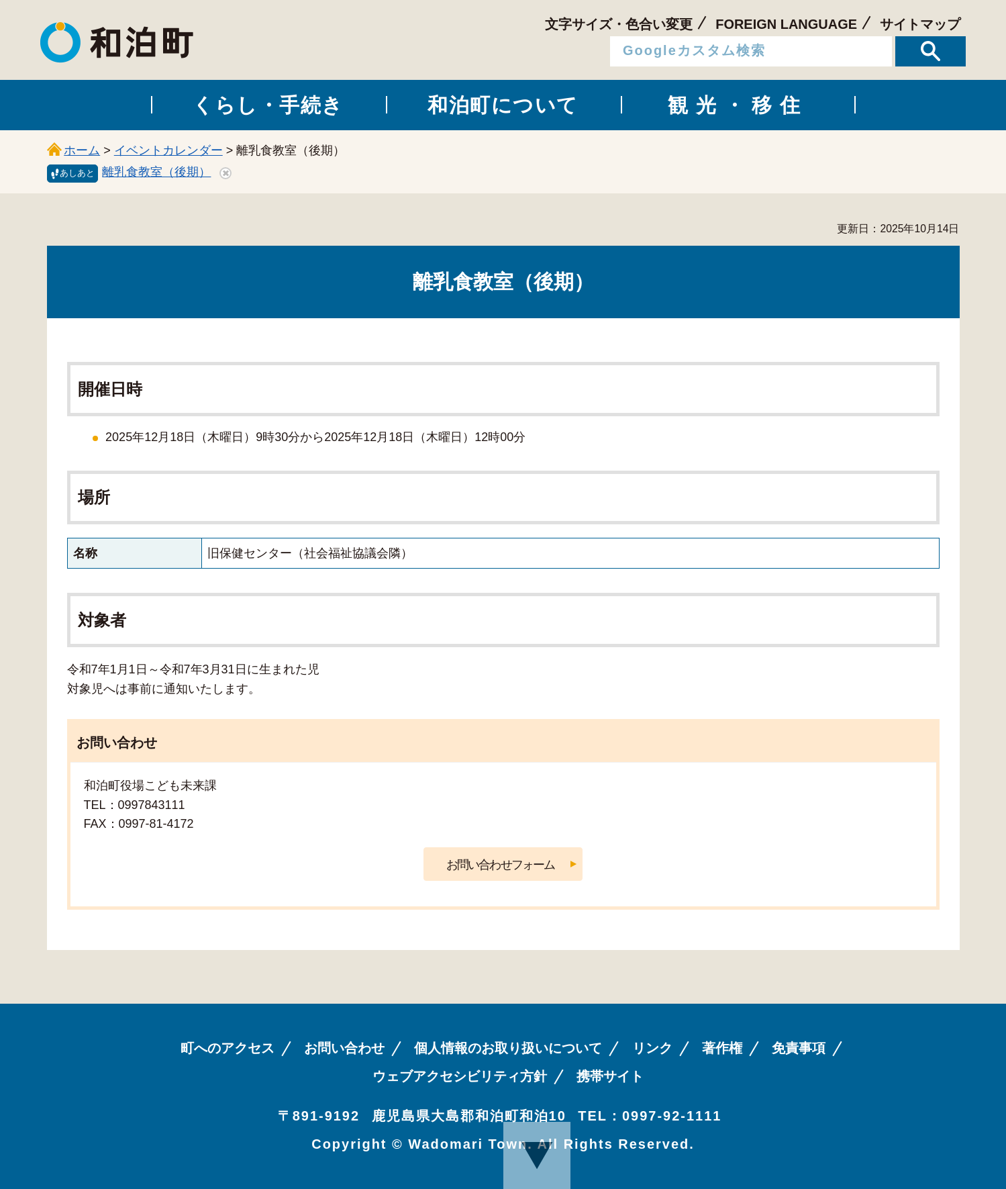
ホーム (82, 150)
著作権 (722, 1048)
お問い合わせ (344, 1048)
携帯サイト (610, 1076)
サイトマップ (920, 24)
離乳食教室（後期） (156, 172)
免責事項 (798, 1048)
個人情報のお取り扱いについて (508, 1048)
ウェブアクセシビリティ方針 (459, 1076)
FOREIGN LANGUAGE (786, 24)
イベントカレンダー (168, 150)
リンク (652, 1048)
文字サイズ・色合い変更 (619, 24)
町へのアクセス (227, 1048)
